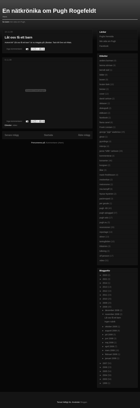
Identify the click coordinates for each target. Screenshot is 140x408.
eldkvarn (103, 113)
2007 (105, 363)
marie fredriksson (107, 175)
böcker (102, 89)
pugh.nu (103, 222)
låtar (101, 170)
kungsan (103, 165)
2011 (105, 295)
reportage (103, 232)
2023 (105, 275)
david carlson (105, 98)
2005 (105, 371)
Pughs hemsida (106, 36)
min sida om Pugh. (18, 22)
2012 (105, 291)
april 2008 (109, 346)
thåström (103, 246)
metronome (104, 184)
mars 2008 (110, 350)
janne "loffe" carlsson (108, 151)
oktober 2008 (111, 326)
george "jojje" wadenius (110, 132)
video (15, 125)
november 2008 (112, 314)
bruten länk (104, 84)
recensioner (104, 227)
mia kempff (104, 189)
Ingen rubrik (110, 321)
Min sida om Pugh (107, 41)
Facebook (103, 46)
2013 (105, 287)
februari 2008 (111, 354)
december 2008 (112, 310)
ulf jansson (104, 256)
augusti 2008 (111, 330)
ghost (101, 137)
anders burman (106, 60)
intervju (102, 146)
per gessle (104, 203)
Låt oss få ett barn (18, 37)
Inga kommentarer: (15, 49)
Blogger (83, 402)
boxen (102, 79)
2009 (105, 303)
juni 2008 (109, 338)
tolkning (102, 251)
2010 (105, 299)
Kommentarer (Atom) (55, 143)
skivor (102, 237)
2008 (105, 307)
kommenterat (105, 156)
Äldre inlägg (84, 135)
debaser (103, 103)
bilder (101, 75)
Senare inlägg (12, 135)
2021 (105, 279)
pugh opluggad (106, 213)
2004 (105, 375)
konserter (103, 160)
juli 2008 (109, 334)
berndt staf (104, 70)
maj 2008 (109, 342)
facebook (103, 117)
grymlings (103, 141)
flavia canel (104, 122)
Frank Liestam (105, 127)
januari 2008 (111, 358)
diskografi (103, 108)
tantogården (104, 241)
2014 (105, 283)
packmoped (104, 198)
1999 (105, 383)
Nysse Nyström (106, 194)
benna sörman (106, 65)
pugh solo (103, 217)
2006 (105, 367)
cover (101, 94)
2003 (105, 379)
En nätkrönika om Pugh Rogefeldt (49, 11)
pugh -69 (103, 208)
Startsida (48, 135)
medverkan (104, 179)
